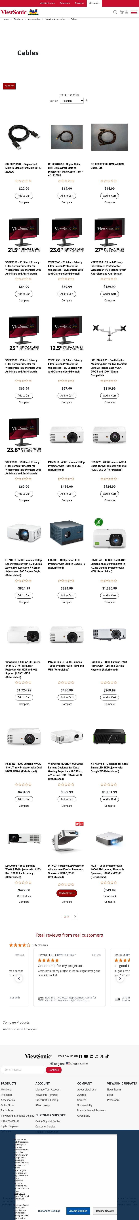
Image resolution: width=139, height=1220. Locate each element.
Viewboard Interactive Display (17, 1115)
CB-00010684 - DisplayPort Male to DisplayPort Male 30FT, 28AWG (23, 168)
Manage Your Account (47, 1089)
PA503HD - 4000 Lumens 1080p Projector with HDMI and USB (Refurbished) (66, 466)
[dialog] (69, 1175)
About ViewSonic (86, 1089)
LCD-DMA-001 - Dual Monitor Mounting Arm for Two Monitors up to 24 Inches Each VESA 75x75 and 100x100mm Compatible (109, 368)
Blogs (110, 1095)
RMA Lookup (42, 1105)
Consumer (94, 3)
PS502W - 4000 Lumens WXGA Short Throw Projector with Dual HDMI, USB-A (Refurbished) (109, 466)
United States (77, 1064)
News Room (114, 1089)
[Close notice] (112, 1211)
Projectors (6, 1095)
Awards (81, 1095)
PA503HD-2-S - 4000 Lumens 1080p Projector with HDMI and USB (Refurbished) (66, 666)
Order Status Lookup (46, 1100)
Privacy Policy (19, 1193)
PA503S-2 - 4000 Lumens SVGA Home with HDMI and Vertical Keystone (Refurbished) (109, 666)
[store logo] (56, 12)
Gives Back (83, 1115)
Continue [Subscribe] (54, 1070)
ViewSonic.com (47, 3)
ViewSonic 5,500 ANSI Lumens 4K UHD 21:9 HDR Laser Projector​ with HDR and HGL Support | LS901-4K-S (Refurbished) (23, 670)
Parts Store (7, 1110)
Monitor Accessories (55, 19)
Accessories (34, 19)
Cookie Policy (19, 1196)
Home (6, 19)
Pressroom (113, 1100)
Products (18, 19)
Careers (81, 1100)
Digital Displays (9, 1126)
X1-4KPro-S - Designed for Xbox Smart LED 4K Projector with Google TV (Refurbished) (109, 768)
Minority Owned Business (91, 1110)
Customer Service (45, 1126)
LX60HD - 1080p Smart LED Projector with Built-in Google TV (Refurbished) (67, 564)
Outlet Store (7, 1105)
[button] (24, 202)
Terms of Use (19, 1198)
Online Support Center (47, 1121)
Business (79, 3)
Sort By (54, 101)
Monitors (6, 1089)
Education (65, 3)
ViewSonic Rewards (46, 1095)
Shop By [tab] (9, 86)
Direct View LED (10, 1121)
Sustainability (84, 1105)
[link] (69, 999)
